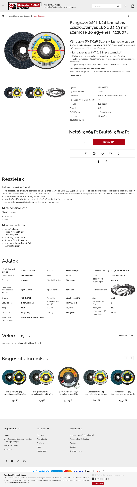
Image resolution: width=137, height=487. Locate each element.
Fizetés (72, 443)
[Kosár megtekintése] (131, 6)
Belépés (40, 435)
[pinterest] (106, 162)
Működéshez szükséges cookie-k (109, 475)
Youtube (12, 461)
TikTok (18, 461)
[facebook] (98, 162)
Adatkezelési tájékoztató (79, 439)
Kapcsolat (8, 450)
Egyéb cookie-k (102, 479)
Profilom (40, 443)
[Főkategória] (3, 16)
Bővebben (74, 76)
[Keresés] (106, 6)
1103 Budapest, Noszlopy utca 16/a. (18, 439)
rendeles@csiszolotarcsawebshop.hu (60, 7)
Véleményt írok (126, 335)
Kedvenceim (42, 451)
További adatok (76, 120)
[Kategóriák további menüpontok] (3, 6)
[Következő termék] (133, 16)
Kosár (39, 447)
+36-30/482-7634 (51, 5)
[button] (86, 153)
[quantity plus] (89, 142)
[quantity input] (85, 142)
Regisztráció (42, 439)
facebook (6, 461)
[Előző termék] (128, 16)
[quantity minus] (82, 142)
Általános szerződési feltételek (82, 435)
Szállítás (73, 447)
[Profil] (124, 6)
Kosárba (109, 142)
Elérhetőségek (75, 451)
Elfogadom (98, 483)
